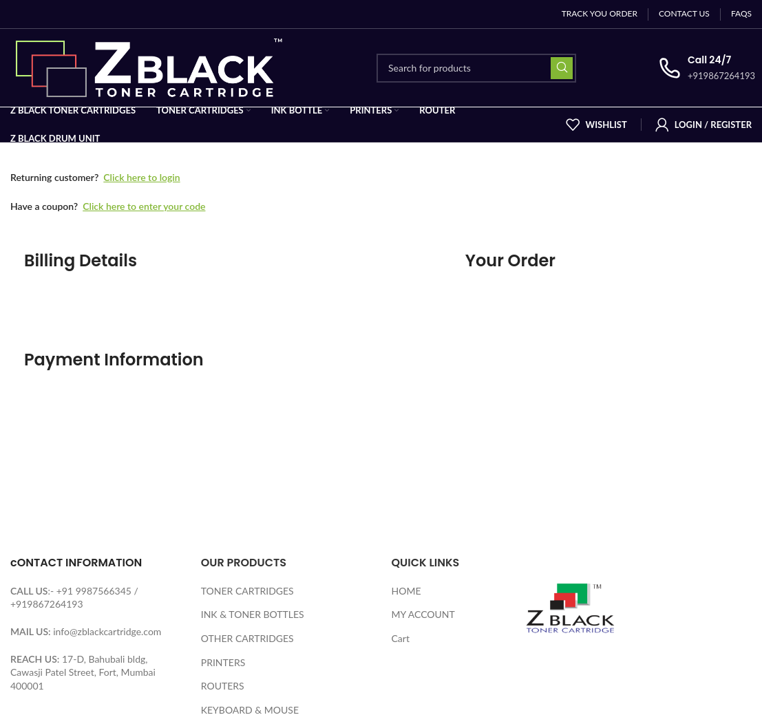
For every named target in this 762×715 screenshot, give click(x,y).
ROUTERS (222, 686)
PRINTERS (223, 662)
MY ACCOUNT (423, 614)
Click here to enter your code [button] (144, 206)
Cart (401, 638)
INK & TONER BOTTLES (252, 614)
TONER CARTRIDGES (247, 591)
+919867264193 (46, 604)
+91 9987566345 (93, 591)
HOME (406, 591)
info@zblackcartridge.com (107, 631)
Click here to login (141, 177)
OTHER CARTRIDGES (247, 638)
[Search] (476, 68)
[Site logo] (152, 66)
